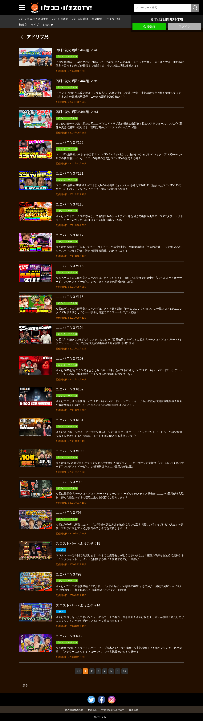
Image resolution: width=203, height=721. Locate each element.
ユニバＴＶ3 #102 (69, 389)
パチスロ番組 (80, 18)
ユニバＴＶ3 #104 (69, 328)
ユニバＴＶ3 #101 (69, 420)
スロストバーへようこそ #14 (78, 605)
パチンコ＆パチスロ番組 (33, 18)
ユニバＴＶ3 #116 (69, 266)
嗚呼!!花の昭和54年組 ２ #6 (77, 50)
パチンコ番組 (60, 18)
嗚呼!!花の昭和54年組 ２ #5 (77, 81)
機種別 (23, 24)
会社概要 (133, 709)
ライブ (35, 24)
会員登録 (149, 26)
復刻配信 (97, 18)
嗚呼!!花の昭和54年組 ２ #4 (77, 112)
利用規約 (92, 709)
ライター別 (113, 18)
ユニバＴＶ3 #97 (69, 574)
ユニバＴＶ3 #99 (69, 482)
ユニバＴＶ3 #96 (69, 636)
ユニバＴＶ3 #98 (69, 513)
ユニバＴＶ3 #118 (69, 204)
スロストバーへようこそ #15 (78, 543)
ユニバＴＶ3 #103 (69, 358)
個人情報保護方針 (74, 709)
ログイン (184, 26)
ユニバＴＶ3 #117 (69, 235)
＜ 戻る (23, 685)
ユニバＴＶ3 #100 (69, 451)
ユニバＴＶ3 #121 (69, 173)
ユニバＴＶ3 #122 (69, 143)
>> (124, 671)
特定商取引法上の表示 (112, 709)
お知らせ (48, 24)
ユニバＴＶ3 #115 (69, 297)
